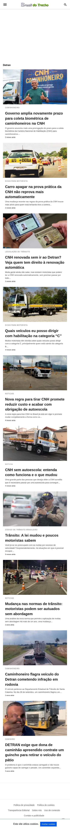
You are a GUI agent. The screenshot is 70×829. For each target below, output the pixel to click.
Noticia (9, 464)
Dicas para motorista (16, 181)
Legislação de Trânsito (17, 252)
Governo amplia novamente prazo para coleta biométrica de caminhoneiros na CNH (34, 118)
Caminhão (10, 739)
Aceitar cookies (48, 824)
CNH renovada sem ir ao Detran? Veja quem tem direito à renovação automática (34, 262)
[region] (35, 35)
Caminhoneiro (12, 108)
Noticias (9, 393)
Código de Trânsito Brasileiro (21, 530)
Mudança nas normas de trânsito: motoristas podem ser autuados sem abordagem (34, 609)
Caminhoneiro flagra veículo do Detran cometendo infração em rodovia (32, 679)
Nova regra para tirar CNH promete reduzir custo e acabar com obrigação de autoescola (34, 404)
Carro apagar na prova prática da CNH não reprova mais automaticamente (33, 192)
